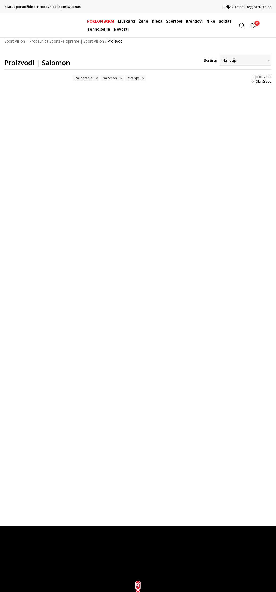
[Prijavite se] (253, 25)
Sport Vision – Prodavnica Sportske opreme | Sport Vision (54, 41)
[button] (243, 25)
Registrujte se (258, 6)
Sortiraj (210, 60)
